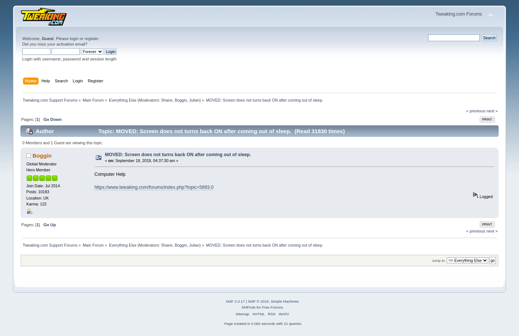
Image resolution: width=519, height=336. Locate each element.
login (74, 38)
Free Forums (272, 307)
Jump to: (439, 260)
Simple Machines (285, 301)
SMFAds (249, 307)
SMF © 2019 (258, 301)
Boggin (181, 100)
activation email (70, 44)
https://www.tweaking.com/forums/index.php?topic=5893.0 (154, 187)
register (91, 38)
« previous (475, 111)
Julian (194, 100)
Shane (166, 100)
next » (492, 111)
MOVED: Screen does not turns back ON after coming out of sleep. (178, 154)
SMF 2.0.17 (235, 301)
